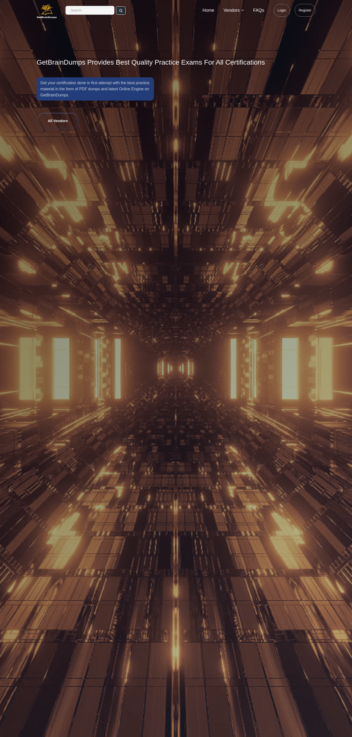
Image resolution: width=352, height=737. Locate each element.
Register (305, 10)
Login (282, 10)
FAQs (258, 10)
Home (208, 10)
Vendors (234, 10)
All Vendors (58, 121)
